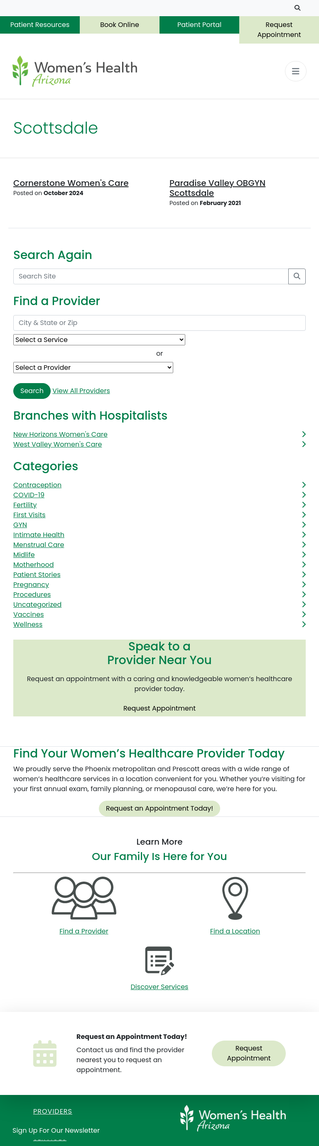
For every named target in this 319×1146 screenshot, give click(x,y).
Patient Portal (199, 24)
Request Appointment (279, 29)
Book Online (119, 24)
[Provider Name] (93, 367)
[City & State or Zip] (159, 323)
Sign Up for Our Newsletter (56, 1130)
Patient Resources (40, 24)
